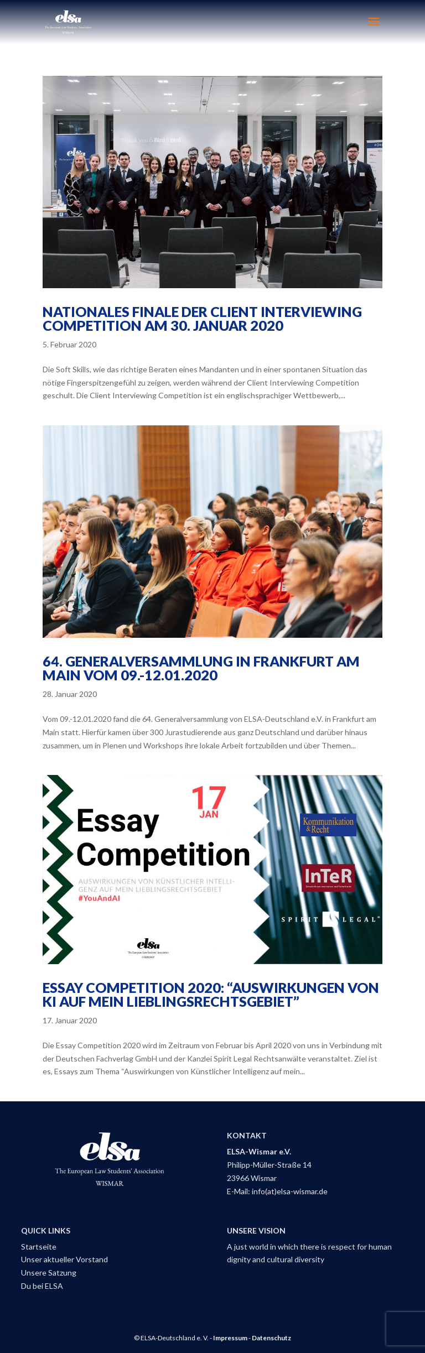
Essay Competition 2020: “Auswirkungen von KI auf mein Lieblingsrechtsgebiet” (211, 994)
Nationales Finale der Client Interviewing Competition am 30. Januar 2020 (202, 318)
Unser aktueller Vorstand (64, 1259)
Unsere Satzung (48, 1272)
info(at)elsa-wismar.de (290, 1191)
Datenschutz (271, 1338)
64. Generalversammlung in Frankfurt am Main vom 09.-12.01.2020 (201, 668)
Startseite (38, 1246)
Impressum (230, 1338)
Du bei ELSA (42, 1285)
